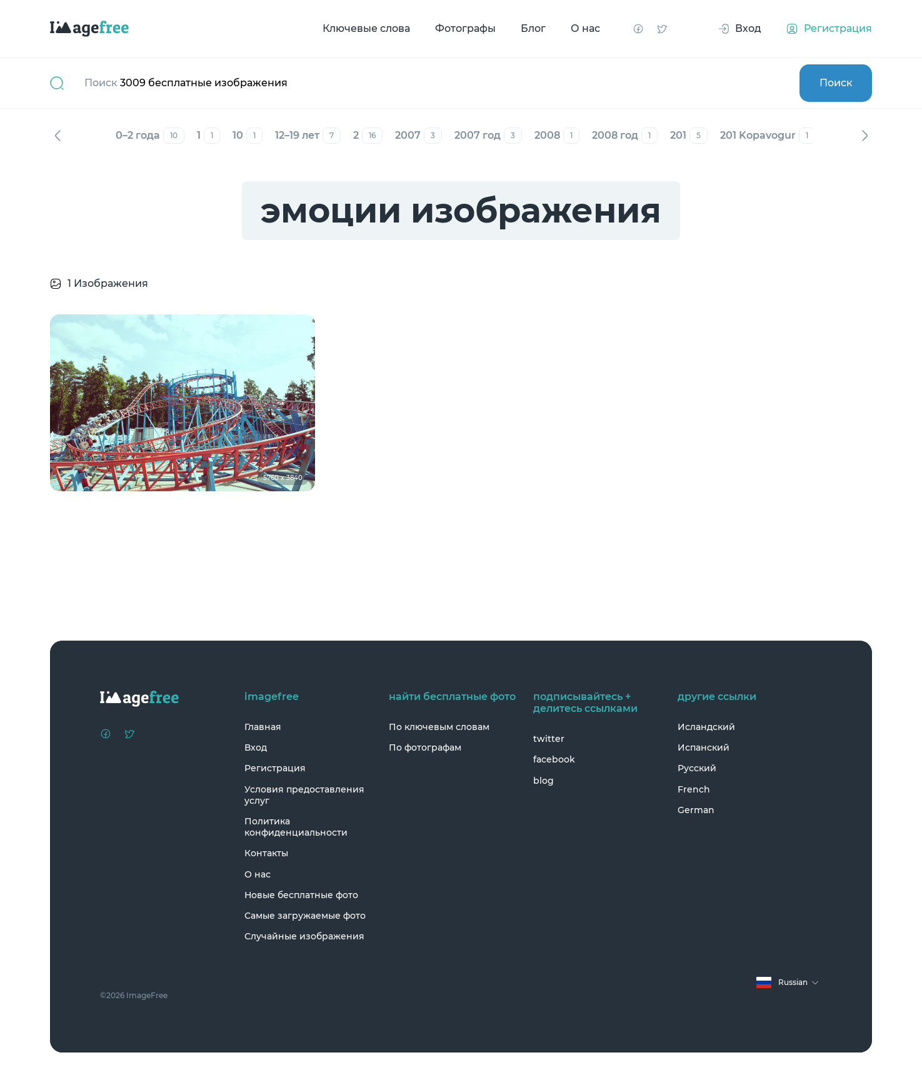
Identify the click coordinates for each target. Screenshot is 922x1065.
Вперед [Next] (864, 135)
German (696, 810)
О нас (585, 28)
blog (543, 780)
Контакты (266, 853)
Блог (533, 28)
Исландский (706, 726)
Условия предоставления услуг (304, 795)
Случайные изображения (304, 936)
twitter (548, 738)
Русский (697, 768)
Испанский (703, 747)
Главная (262, 726)
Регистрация (275, 768)
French (694, 789)
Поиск (836, 83)
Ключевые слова (366, 28)
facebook (554, 759)
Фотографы (465, 28)
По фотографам (425, 747)
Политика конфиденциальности (296, 827)
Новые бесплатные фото (301, 895)
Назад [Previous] (57, 135)
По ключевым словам (439, 726)
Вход (255, 747)
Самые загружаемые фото (305, 915)
